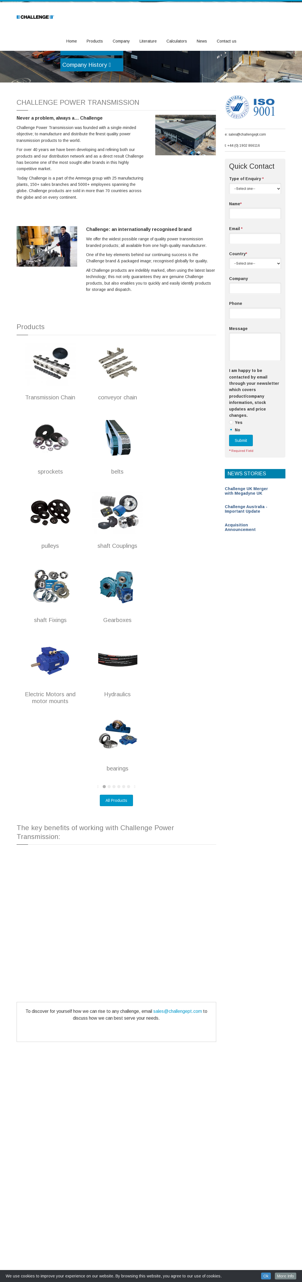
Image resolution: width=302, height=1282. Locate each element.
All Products (116, 832)
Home (71, 41)
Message (238, 360)
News (202, 41)
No (237, 462)
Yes (239, 454)
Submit (241, 472)
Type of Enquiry (246, 211)
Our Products (81, 65)
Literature (148, 41)
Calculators (176, 41)
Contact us (227, 41)
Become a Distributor (91, 81)
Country (238, 286)
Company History (86, 97)
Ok (266, 1276)
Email (236, 260)
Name (235, 236)
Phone (235, 335)
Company (121, 41)
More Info (285, 1276)
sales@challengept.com (177, 1043)
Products (95, 41)
